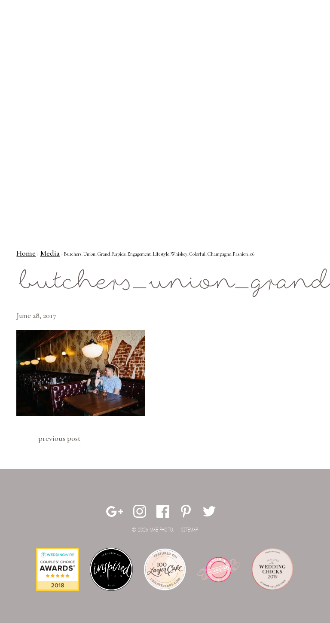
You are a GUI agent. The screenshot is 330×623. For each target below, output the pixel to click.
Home (26, 253)
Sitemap (189, 530)
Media (50, 253)
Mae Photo (48, 34)
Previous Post (59, 438)
